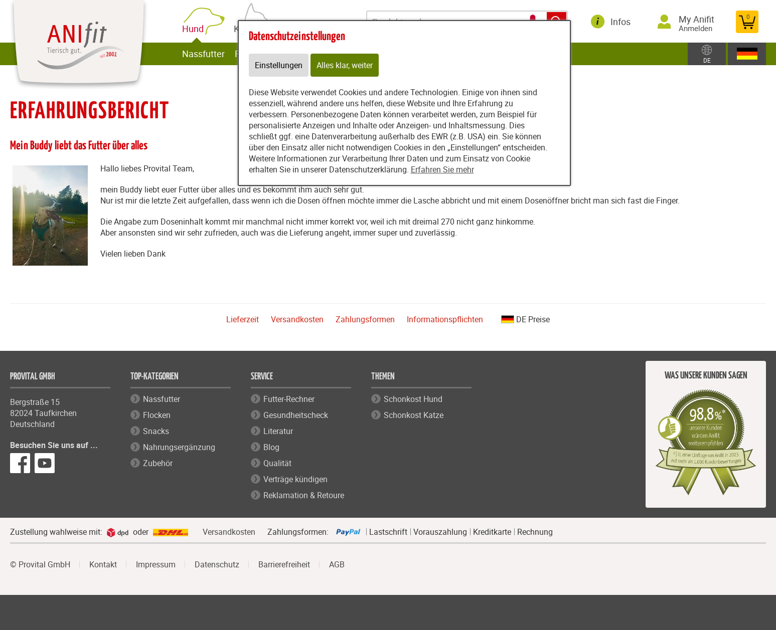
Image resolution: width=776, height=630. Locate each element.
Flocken (157, 415)
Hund (195, 29)
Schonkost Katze (413, 415)
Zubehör (158, 463)
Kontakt (103, 564)
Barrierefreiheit (284, 564)
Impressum (156, 564)
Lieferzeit (242, 319)
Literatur (278, 431)
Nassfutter (203, 54)
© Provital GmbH (40, 564)
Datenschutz (217, 564)
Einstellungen (278, 65)
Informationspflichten (445, 319)
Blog (271, 447)
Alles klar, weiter (345, 65)
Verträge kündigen (295, 479)
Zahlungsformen (365, 319)
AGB (337, 564)
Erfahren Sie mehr (442, 169)
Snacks (156, 431)
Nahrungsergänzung (179, 447)
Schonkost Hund (413, 398)
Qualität (277, 463)
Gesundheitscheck (295, 415)
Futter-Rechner (289, 398)
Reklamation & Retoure (303, 495)
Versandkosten (297, 319)
